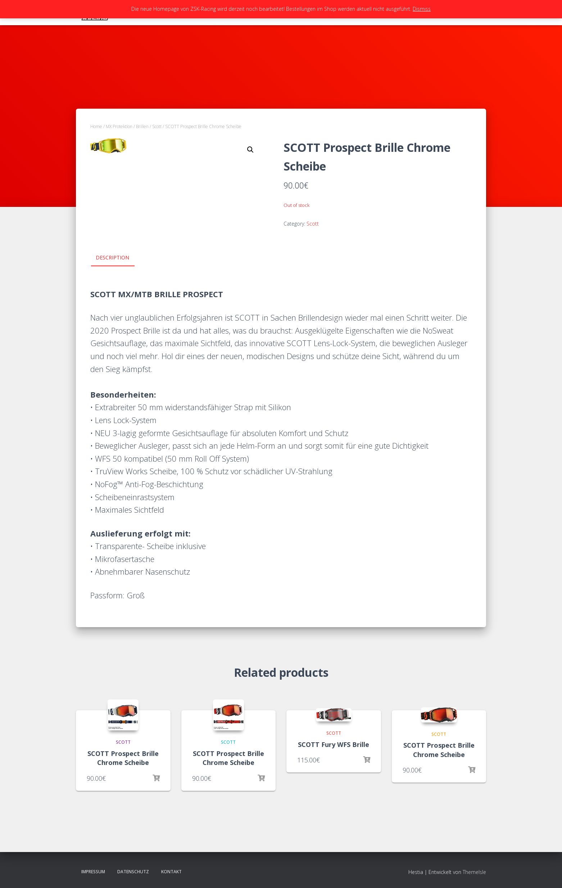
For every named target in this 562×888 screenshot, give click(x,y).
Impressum (93, 872)
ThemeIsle (474, 872)
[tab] (117, 258)
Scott (157, 126)
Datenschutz (133, 872)
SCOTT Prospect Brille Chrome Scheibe (123, 758)
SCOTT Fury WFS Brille (333, 744)
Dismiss (422, 8)
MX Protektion (119, 126)
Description (112, 257)
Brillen (142, 126)
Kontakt (171, 872)
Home (96, 126)
